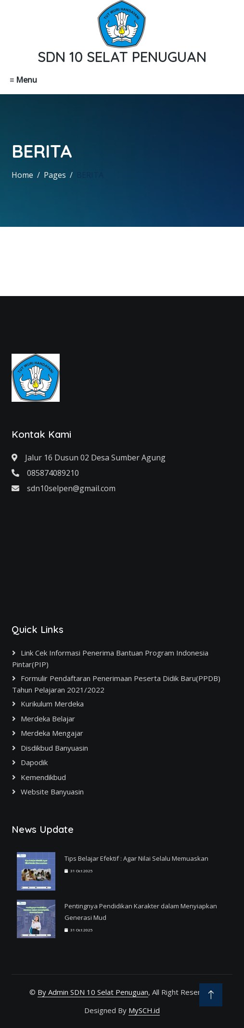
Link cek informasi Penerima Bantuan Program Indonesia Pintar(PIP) (110, 658)
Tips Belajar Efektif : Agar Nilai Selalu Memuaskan (136, 858)
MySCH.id (144, 1010)
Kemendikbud (43, 777)
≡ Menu (23, 79)
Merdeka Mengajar (52, 733)
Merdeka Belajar (48, 718)
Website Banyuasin (52, 791)
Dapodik (34, 762)
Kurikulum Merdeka (52, 703)
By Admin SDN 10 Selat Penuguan (93, 992)
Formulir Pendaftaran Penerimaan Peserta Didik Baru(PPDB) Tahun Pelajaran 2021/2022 (116, 683)
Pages (55, 175)
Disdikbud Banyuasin (54, 748)
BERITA (90, 175)
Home (22, 175)
